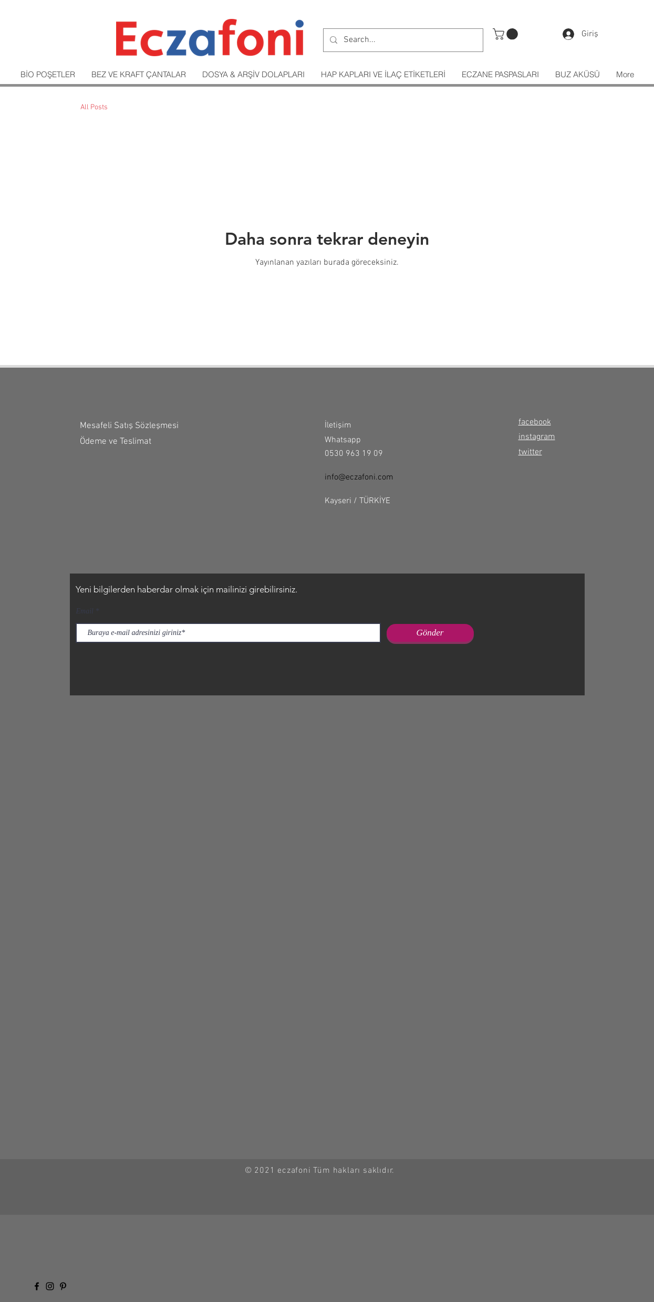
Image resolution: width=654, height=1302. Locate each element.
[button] (507, 34)
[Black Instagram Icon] (50, 1286)
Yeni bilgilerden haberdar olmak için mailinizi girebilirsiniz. (186, 589)
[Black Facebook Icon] (37, 1286)
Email (85, 611)
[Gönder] (430, 633)
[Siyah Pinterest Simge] (63, 1286)
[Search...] (402, 40)
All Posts (94, 107)
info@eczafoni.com (359, 477)
